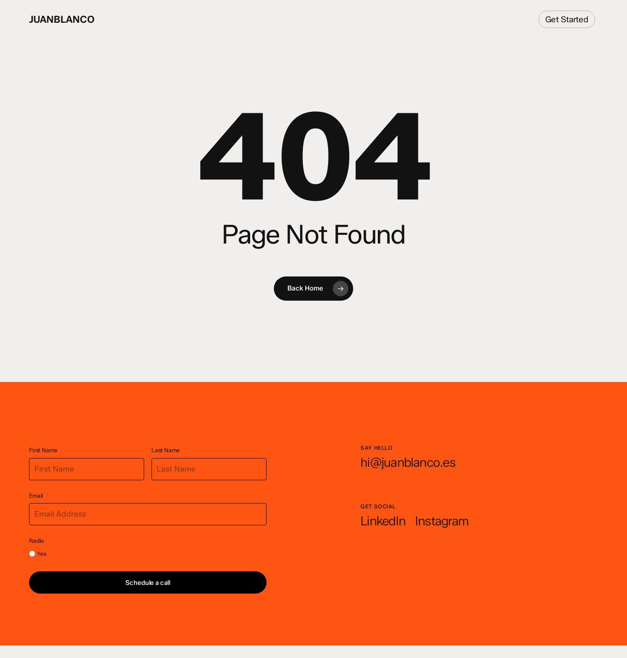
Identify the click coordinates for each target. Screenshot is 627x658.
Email (36, 495)
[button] (407, 463)
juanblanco (62, 19)
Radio (36, 540)
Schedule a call (147, 582)
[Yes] (32, 554)
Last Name (165, 450)
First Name (43, 450)
